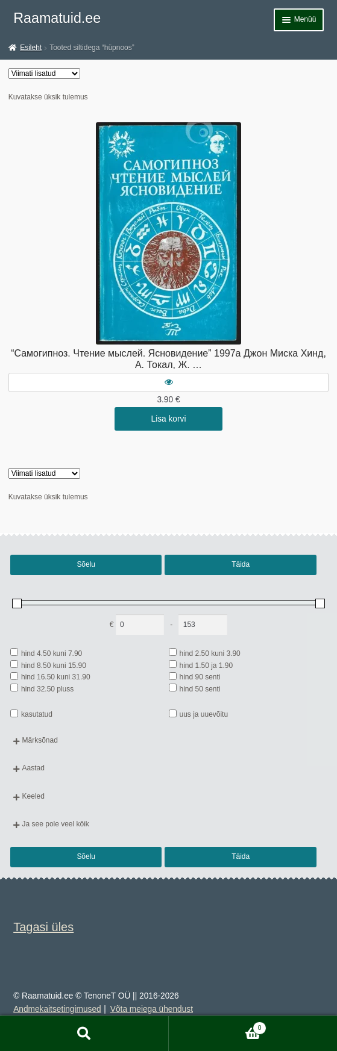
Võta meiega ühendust (151, 1009)
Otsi (84, 1033)
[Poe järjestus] (44, 73)
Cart (217, 1026)
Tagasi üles (43, 927)
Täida (240, 564)
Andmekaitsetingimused (57, 1009)
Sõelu (86, 564)
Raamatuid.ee (57, 18)
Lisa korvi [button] (168, 418)
